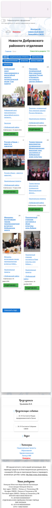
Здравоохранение (26, 453)
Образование (26, 451)
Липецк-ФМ (26, 456)
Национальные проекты (26, 448)
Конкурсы (27, 458)
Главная (8, 51)
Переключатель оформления (18, 20)
